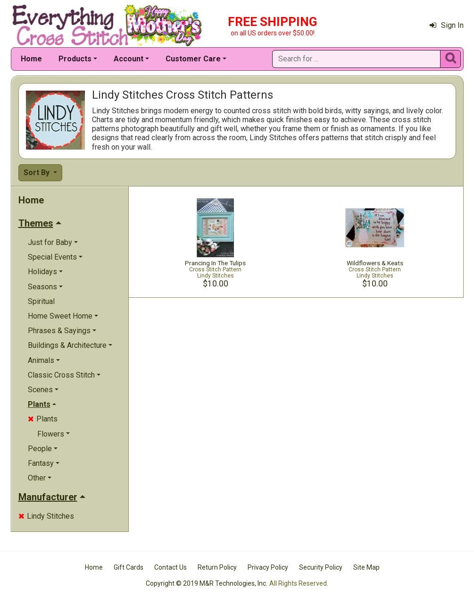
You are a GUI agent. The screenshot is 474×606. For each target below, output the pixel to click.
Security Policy (320, 567)
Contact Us (170, 567)
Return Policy (217, 567)
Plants (43, 418)
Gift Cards (128, 567)
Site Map (366, 567)
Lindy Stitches (46, 516)
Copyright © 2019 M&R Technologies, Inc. (206, 583)
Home (31, 58)
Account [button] (128, 58)
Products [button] (74, 58)
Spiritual (41, 301)
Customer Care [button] (193, 58)
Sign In (447, 25)
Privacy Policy (268, 567)
